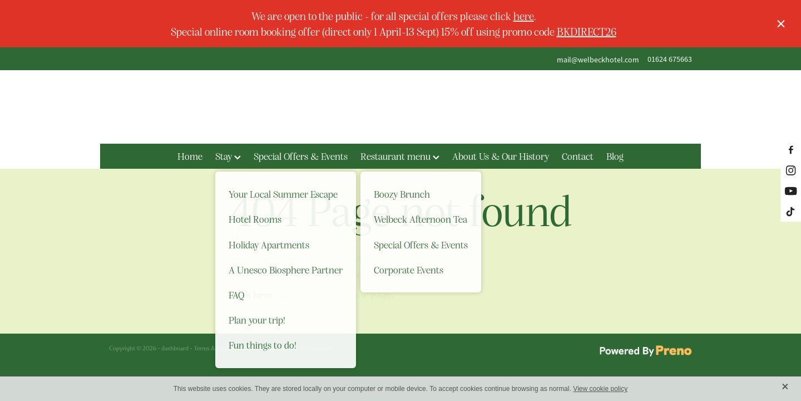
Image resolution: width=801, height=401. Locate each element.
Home (189, 156)
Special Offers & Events (301, 156)
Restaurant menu (399, 156)
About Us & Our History (500, 156)
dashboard (175, 348)
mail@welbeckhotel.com (598, 59)
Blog (615, 156)
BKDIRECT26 (586, 31)
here (523, 15)
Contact (578, 156)
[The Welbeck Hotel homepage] (400, 107)
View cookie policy (600, 389)
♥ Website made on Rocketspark (291, 348)
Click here (250, 294)
